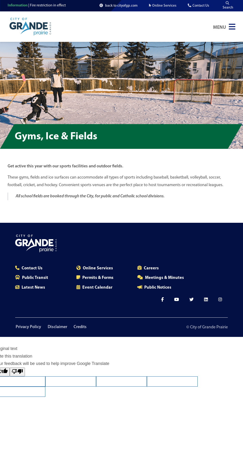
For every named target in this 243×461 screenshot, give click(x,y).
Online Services (164, 6)
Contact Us (200, 6)
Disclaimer (58, 327)
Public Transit (35, 278)
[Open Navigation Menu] (224, 26)
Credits (81, 327)
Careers (151, 268)
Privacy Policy (28, 327)
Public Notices (157, 287)
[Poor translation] (17, 372)
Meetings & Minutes (164, 278)
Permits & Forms (97, 278)
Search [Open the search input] (228, 5)
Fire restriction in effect (48, 5)
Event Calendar (97, 287)
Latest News (33, 287)
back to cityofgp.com (118, 6)
